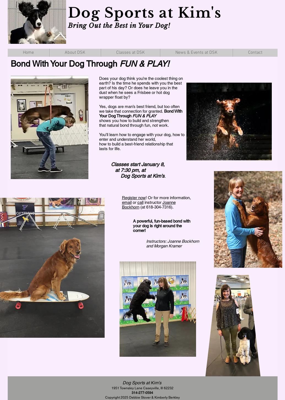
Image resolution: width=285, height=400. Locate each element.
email (127, 202)
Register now (134, 197)
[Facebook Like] (255, 36)
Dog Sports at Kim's (147, 12)
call (140, 202)
